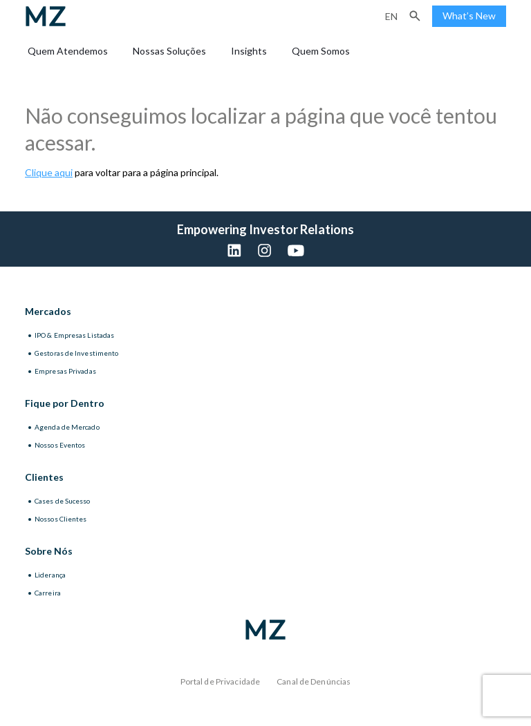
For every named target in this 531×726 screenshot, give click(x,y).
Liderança (50, 575)
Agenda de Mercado (67, 427)
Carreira (48, 593)
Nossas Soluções (169, 51)
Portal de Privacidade (220, 681)
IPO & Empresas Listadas (74, 335)
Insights (249, 51)
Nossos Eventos (60, 445)
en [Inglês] (391, 16)
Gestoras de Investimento (76, 353)
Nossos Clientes (61, 519)
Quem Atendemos (68, 51)
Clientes (44, 477)
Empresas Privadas (65, 371)
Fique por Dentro (64, 403)
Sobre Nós (49, 551)
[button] (415, 16)
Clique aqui (49, 172)
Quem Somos (321, 51)
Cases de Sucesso (63, 501)
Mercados (48, 311)
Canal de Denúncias (314, 681)
